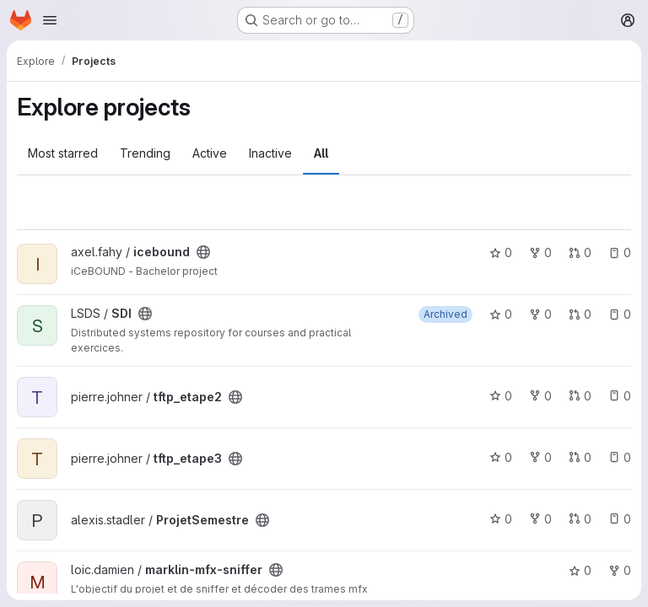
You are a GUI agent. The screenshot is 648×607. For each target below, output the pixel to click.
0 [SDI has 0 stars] (500, 314)
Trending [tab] (145, 153)
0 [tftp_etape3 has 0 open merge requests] (580, 457)
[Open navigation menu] (49, 20)
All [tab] (321, 153)
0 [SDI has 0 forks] (540, 314)
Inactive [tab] (270, 153)
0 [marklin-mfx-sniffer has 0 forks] (619, 570)
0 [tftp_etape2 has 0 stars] (500, 396)
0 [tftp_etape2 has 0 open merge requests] (580, 396)
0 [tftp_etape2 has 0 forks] (540, 396)
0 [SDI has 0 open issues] (619, 314)
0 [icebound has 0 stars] (500, 252)
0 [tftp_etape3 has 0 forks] (540, 457)
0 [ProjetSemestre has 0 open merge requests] (580, 519)
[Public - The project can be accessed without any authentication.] (203, 252)
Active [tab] (209, 153)
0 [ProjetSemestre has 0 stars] (500, 519)
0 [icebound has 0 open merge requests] (580, 252)
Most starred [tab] (63, 153)
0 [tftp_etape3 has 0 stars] (500, 457)
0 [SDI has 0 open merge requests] (580, 314)
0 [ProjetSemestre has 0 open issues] (619, 519)
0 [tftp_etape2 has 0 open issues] (619, 396)
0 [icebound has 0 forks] (540, 252)
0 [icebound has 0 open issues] (619, 252)
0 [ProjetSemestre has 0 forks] (540, 519)
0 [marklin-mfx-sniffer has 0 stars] (580, 570)
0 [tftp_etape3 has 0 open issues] (619, 457)
